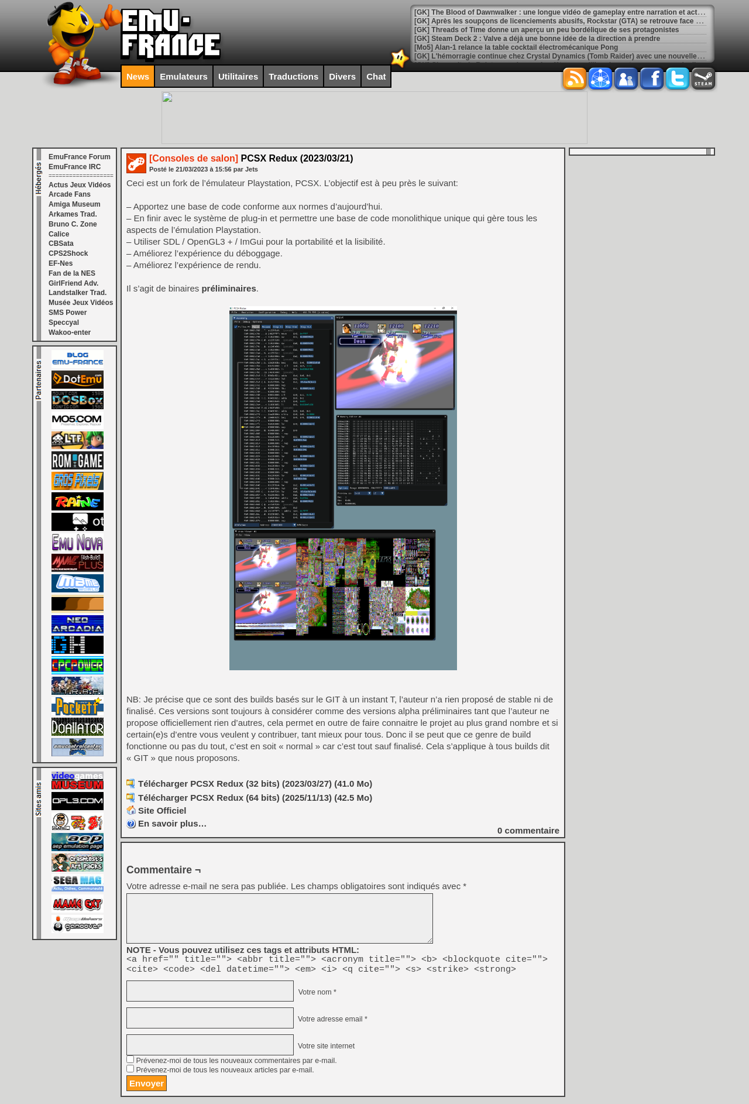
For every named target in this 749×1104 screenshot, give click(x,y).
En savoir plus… (172, 823)
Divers (342, 76)
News (137, 76)
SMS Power (68, 312)
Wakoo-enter (70, 332)
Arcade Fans (70, 194)
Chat (376, 76)
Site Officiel (162, 810)
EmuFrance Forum (80, 157)
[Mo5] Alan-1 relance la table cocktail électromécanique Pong (516, 47)
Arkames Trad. (73, 214)
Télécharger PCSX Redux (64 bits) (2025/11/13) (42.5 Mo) (255, 798)
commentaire (528, 830)
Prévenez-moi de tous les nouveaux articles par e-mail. (225, 1073)
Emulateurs (184, 76)
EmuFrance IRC (75, 167)
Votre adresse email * (331, 1023)
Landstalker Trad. (77, 293)
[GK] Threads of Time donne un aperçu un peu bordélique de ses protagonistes (546, 30)
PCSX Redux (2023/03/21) (251, 158)
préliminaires (228, 288)
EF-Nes (61, 263)
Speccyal (64, 322)
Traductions (293, 76)
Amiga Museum (75, 204)
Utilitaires (238, 76)
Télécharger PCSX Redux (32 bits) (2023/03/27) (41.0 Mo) (255, 783)
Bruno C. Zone (73, 224)
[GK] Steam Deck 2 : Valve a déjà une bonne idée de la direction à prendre (537, 39)
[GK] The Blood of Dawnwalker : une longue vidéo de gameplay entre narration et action (560, 12)
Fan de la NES (72, 273)
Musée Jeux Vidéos (81, 303)
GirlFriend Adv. (73, 283)
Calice (59, 234)
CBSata (61, 243)
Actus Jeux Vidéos (80, 185)
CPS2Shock (68, 253)
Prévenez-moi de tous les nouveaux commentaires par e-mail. (236, 1064)
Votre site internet (325, 1049)
